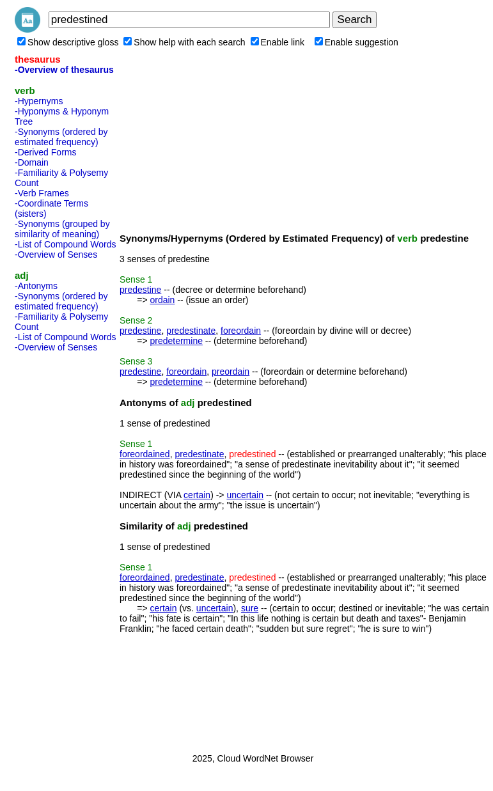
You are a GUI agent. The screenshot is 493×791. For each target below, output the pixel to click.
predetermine (176, 341)
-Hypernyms (39, 101)
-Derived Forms (45, 152)
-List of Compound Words (65, 244)
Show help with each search (184, 42)
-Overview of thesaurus (64, 70)
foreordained (145, 454)
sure (249, 608)
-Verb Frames (42, 193)
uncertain (244, 495)
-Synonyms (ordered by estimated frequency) (61, 137)
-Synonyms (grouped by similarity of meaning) (62, 229)
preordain (230, 371)
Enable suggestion (356, 42)
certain (197, 495)
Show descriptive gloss (67, 42)
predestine (140, 290)
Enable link (278, 42)
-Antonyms (36, 286)
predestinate (190, 330)
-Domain (32, 162)
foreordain (241, 330)
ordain (162, 300)
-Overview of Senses (56, 254)
